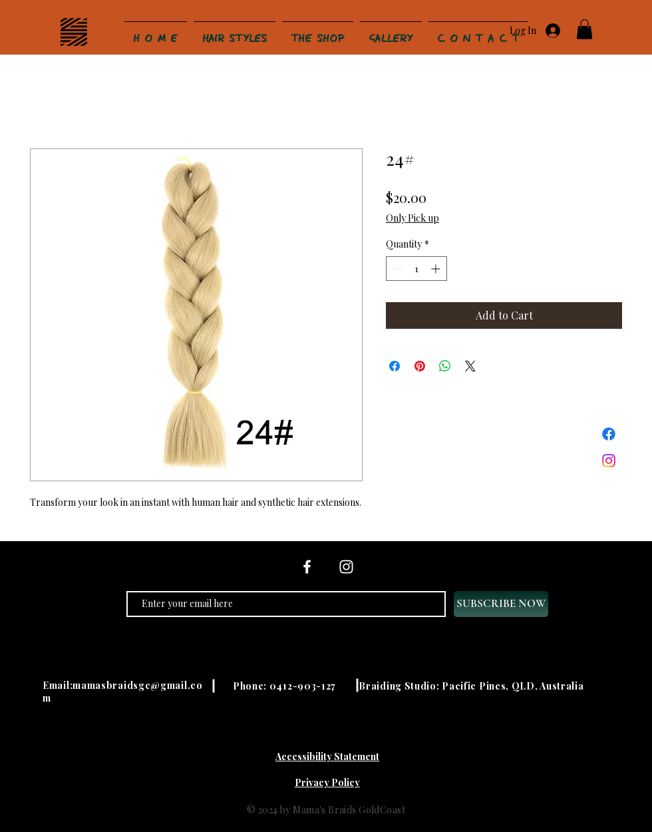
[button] (584, 29)
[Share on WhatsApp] (445, 366)
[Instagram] (608, 460)
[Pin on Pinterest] (420, 366)
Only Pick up (412, 218)
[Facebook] (608, 434)
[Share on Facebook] (395, 366)
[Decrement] (396, 268)
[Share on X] (470, 366)
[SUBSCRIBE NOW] (501, 604)
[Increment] (436, 268)
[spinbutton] (416, 268)
